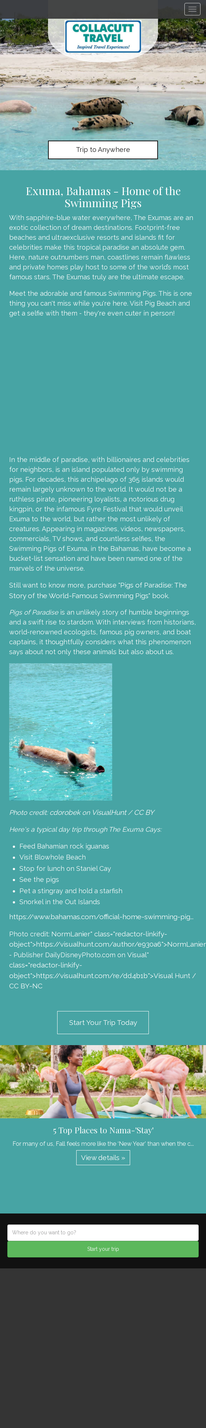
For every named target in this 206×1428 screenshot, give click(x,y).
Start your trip (103, 1249)
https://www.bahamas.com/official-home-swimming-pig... (101, 917)
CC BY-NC (26, 986)
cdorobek (64, 812)
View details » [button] (103, 1157)
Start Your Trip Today (103, 1022)
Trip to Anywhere (103, 149)
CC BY (144, 812)
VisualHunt (109, 812)
